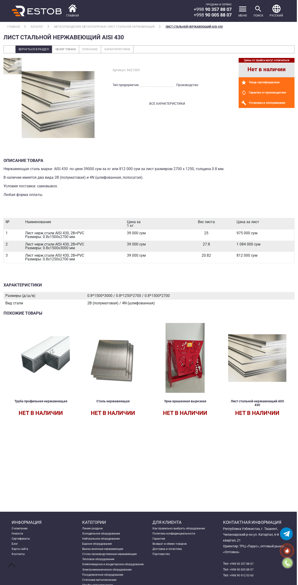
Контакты (19, 558)
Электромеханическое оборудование (110, 581)
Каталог (37, 26)
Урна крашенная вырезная (185, 402)
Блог (15, 546)
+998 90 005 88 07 (243, 569)
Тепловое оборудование (100, 563)
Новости (18, 534)
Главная (13, 26)
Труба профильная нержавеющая (40, 404)
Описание (101, 50)
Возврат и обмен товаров (172, 546)
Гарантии (159, 540)
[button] (275, 11)
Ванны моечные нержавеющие (106, 552)
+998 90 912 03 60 (243, 575)
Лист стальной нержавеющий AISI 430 (194, 26)
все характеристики (167, 104)
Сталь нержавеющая (113, 402)
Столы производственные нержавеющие (113, 558)
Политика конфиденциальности (177, 534)
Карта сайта (21, 552)
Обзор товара (73, 50)
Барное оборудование (99, 546)
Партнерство (162, 558)
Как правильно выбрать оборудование (182, 529)
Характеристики (131, 50)
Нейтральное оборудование (103, 540)
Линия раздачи (93, 529)
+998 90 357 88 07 (243, 563)
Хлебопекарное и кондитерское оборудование (106, 572)
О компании (21, 529)
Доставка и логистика (169, 552)
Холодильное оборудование (103, 534)
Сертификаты (22, 540)
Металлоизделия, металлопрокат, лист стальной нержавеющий (104, 26)
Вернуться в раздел (36, 50)
